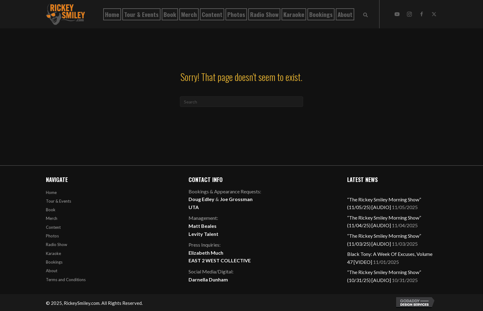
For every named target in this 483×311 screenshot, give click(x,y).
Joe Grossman (236, 199)
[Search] (241, 101)
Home (51, 192)
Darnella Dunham (208, 279)
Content (53, 227)
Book (50, 209)
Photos (52, 235)
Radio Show (56, 244)
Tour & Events (58, 201)
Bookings (54, 262)
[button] (397, 14)
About (51, 270)
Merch (51, 218)
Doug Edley (201, 199)
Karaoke (53, 253)
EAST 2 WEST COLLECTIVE (220, 260)
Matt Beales (203, 226)
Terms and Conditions (66, 279)
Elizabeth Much (206, 253)
